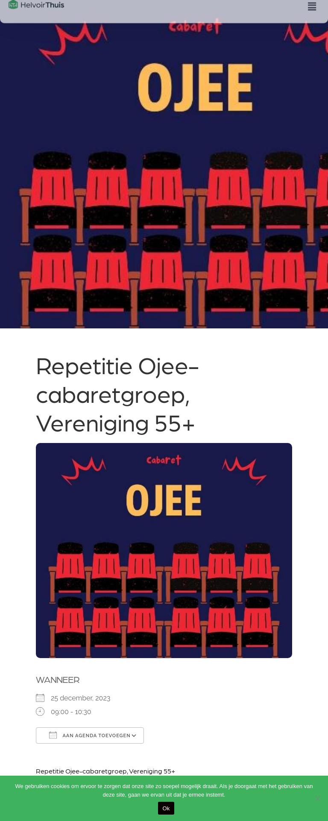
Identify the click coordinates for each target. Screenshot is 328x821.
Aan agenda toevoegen (90, 735)
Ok (166, 808)
